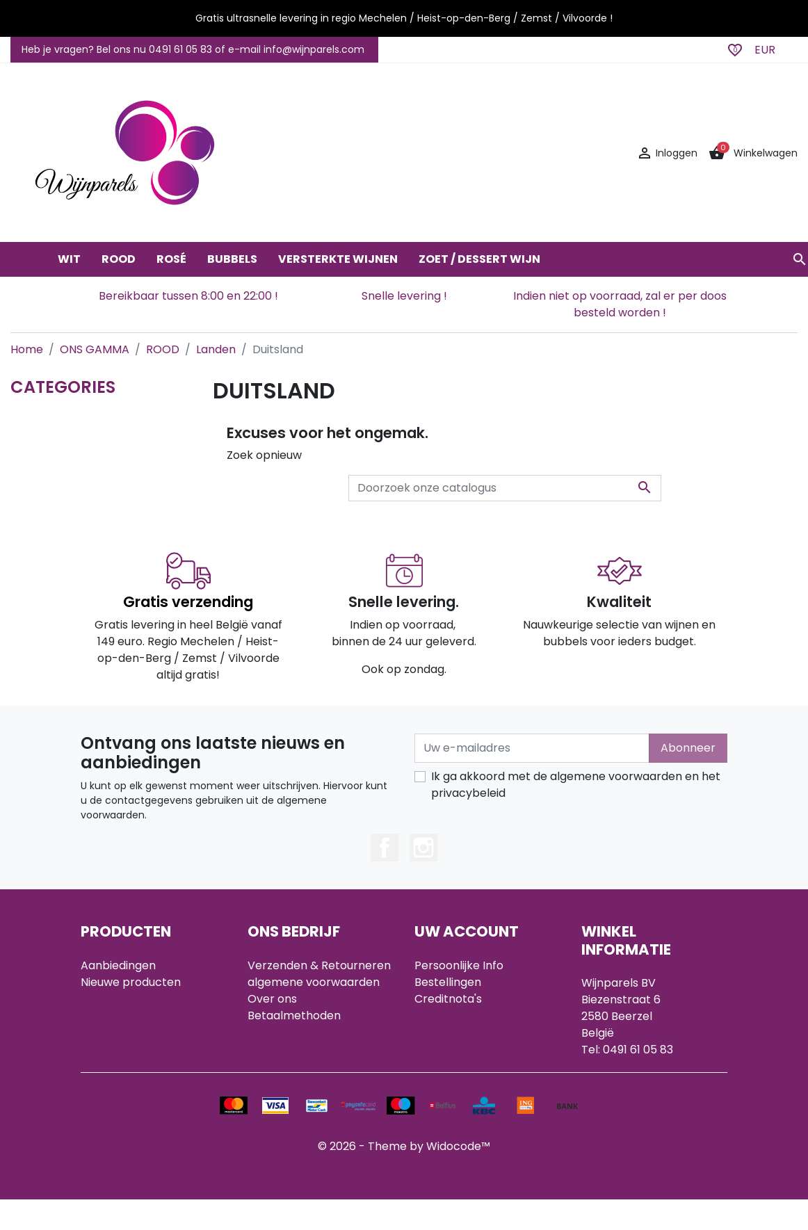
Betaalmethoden (294, 1015)
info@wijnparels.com (638, 1083)
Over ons (272, 999)
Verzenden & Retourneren (319, 965)
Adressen (440, 1015)
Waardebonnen (457, 1032)
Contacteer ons (291, 1032)
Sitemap (270, 1049)
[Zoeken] (504, 488)
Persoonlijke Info (458, 965)
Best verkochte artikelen (148, 999)
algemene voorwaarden (314, 982)
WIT (69, 259)
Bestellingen (447, 982)
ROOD (119, 259)
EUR (764, 50)
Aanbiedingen (118, 965)
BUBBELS (232, 259)
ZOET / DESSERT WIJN (479, 259)
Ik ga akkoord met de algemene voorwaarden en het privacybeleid (575, 784)
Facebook (384, 847)
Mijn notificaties (456, 1049)
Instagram (423, 847)
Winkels (268, 1066)
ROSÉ (171, 259)
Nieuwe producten (131, 982)
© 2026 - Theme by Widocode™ (404, 1177)
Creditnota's (448, 999)
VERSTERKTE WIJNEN (338, 259)
